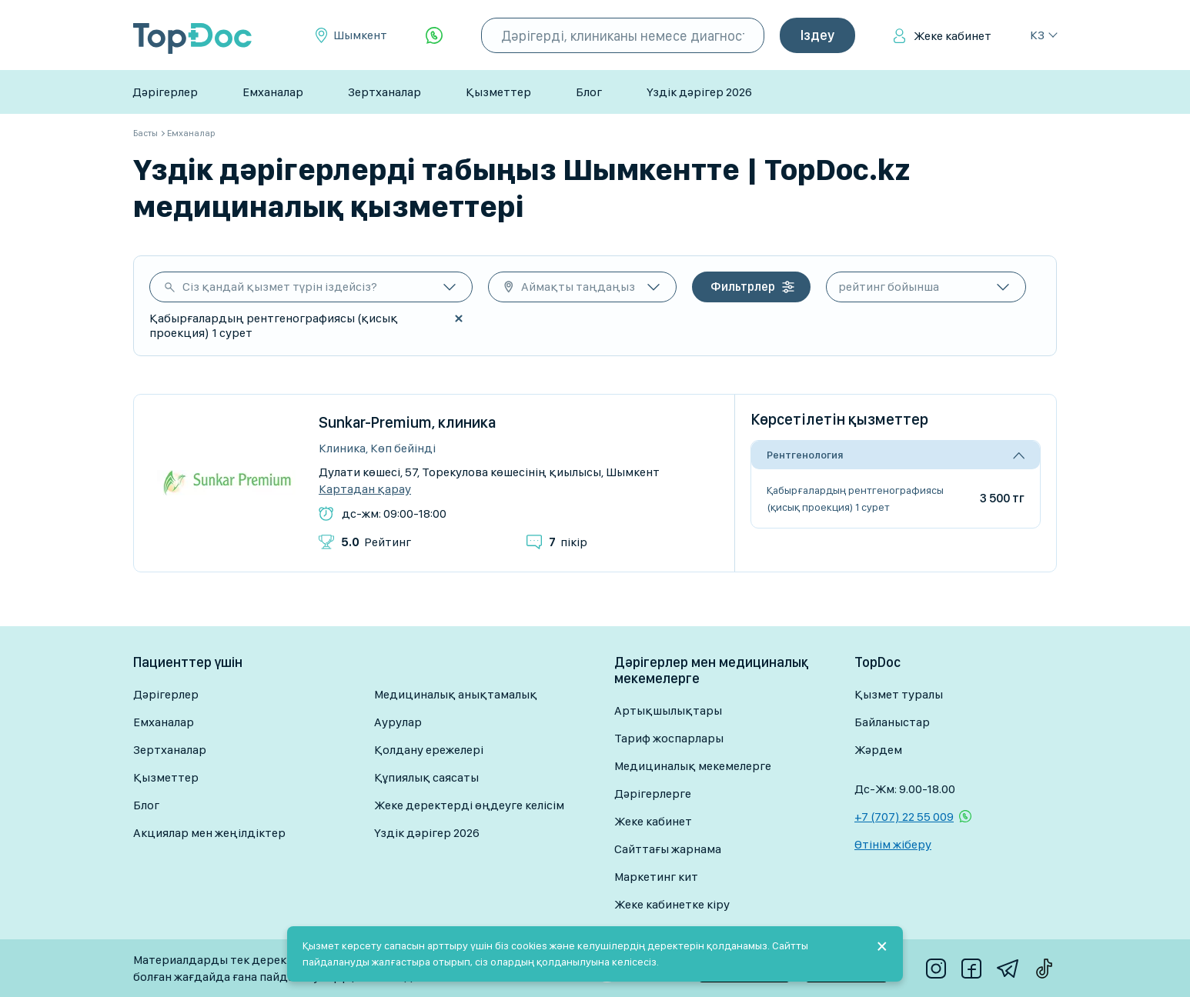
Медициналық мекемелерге (692, 766)
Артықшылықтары (668, 710)
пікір (568, 542)
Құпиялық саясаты (426, 777)
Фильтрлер (742, 286)
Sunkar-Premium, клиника (407, 422)
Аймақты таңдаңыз (578, 286)
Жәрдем (878, 749)
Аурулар (398, 722)
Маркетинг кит (656, 876)
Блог (589, 92)
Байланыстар (892, 722)
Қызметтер (498, 92)
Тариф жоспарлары (669, 738)
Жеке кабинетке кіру (672, 904)
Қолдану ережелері (428, 749)
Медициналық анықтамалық (455, 694)
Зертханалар (384, 92)
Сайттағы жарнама (667, 849)
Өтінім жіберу (892, 844)
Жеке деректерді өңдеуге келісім (469, 805)
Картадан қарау (365, 489)
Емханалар (272, 92)
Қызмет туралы (898, 694)
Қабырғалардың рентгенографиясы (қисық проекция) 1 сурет (855, 498)
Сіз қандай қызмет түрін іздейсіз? (279, 286)
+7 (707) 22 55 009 (904, 816)
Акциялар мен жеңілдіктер (209, 832)
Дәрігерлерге (652, 793)
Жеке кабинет (952, 35)
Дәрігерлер (165, 92)
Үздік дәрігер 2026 (699, 92)
